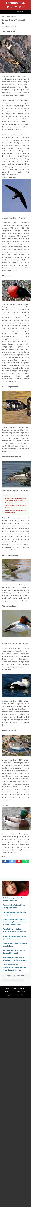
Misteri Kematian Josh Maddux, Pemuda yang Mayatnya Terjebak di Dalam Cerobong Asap (15, 500)
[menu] (4, 12)
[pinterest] (19, 861)
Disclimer (14, 988)
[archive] (13, 980)
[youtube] (15, 7)
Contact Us (21, 988)
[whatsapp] (25, 861)
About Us (8, 988)
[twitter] (11, 7)
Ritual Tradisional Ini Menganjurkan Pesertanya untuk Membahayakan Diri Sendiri (14, 967)
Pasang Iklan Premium (20, 991)
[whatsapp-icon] (23, 7)
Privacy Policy (8, 991)
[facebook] (7, 7)
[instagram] (19, 7)
